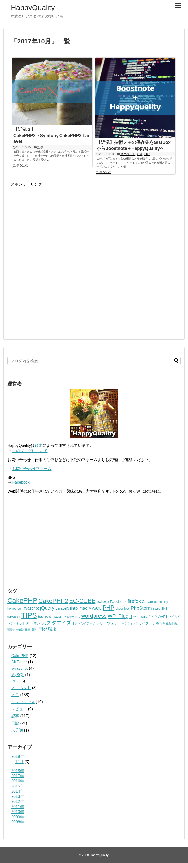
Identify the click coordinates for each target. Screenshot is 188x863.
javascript (19, 668)
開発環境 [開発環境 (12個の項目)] (47, 629)
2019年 (17, 757)
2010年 (17, 812)
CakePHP (19, 656)
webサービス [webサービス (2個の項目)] (72, 616)
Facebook (20, 482)
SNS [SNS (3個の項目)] (164, 608)
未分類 (17, 730)
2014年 (17, 791)
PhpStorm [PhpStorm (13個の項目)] (141, 608)
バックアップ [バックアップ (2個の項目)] (87, 623)
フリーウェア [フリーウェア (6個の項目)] (107, 623)
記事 (40, 147)
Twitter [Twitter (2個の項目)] (48, 616)
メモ (15, 695)
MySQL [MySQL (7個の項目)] (94, 608)
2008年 (17, 822)
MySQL (17, 675)
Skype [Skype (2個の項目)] (156, 608)
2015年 (17, 786)
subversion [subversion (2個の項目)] (13, 616)
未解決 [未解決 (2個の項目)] (20, 629)
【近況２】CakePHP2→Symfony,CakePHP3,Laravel (51, 135)
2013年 (17, 796)
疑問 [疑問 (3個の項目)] (34, 629)
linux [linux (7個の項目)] (74, 608)
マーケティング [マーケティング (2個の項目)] (128, 623)
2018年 (17, 771)
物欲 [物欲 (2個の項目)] (27, 629)
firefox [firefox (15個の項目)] (134, 601)
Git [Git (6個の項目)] (144, 601)
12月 (19, 762)
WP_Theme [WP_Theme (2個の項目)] (140, 616)
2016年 (17, 781)
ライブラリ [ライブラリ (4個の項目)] (147, 623)
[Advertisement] (52, 221)
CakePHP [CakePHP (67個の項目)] (22, 600)
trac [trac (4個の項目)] (41, 616)
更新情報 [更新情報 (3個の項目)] (172, 623)
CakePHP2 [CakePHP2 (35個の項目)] (53, 600)
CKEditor (19, 662)
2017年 (17, 776)
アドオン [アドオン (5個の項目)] (33, 623)
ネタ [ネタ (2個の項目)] (75, 623)
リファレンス (23, 702)
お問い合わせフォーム (31, 469)
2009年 (17, 817)
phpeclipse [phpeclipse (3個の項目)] (123, 608)
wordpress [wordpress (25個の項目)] (94, 616)
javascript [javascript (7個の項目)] (30, 608)
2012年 (17, 801)
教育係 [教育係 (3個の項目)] (160, 623)
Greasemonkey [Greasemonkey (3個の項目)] (158, 602)
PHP (15, 681)
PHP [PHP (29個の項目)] (108, 607)
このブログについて (29, 451)
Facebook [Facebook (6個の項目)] (118, 601)
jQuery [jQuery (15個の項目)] (47, 608)
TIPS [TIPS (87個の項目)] (29, 615)
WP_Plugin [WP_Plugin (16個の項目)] (120, 616)
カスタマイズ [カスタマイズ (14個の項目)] (56, 622)
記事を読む (20, 165)
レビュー (19, 709)
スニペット (127, 154)
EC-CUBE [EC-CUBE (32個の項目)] (82, 600)
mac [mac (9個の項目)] (83, 608)
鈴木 (39, 445)
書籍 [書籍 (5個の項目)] (11, 629)
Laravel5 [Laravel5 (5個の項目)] (62, 608)
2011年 (17, 807)
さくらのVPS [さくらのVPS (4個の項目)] (157, 616)
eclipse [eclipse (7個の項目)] (103, 601)
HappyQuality (33, 7)
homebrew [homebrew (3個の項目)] (14, 608)
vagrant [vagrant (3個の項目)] (58, 616)
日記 (147, 154)
